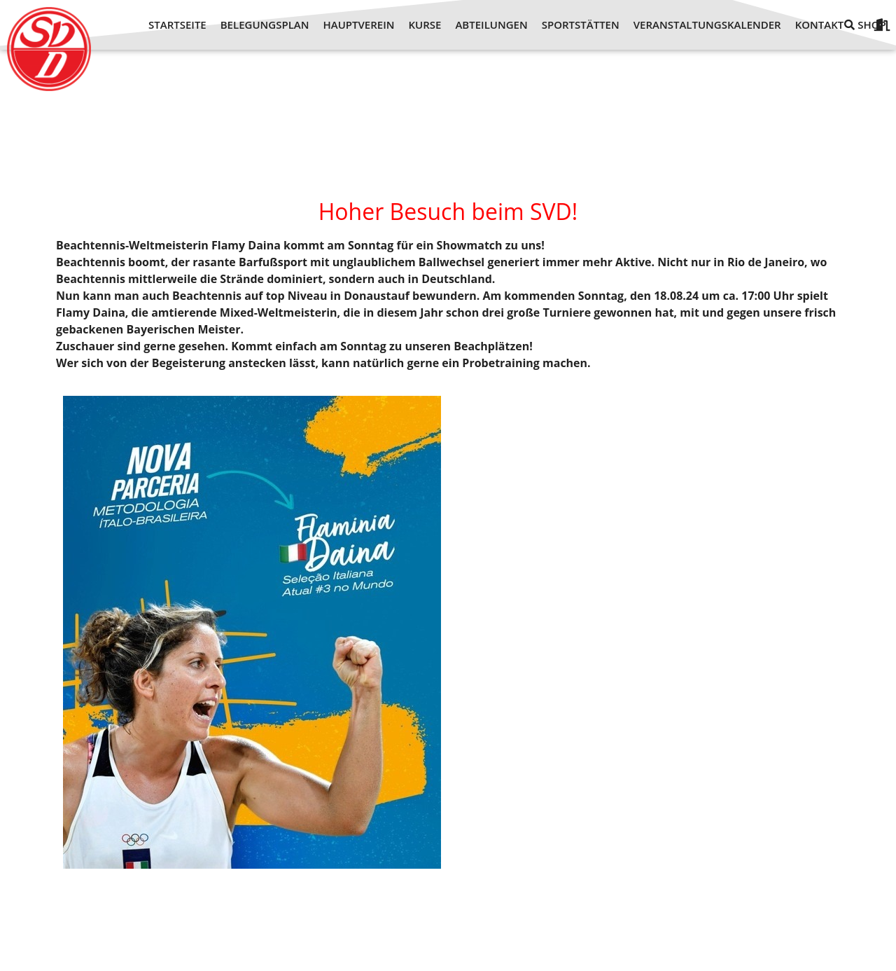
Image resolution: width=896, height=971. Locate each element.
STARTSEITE (177, 25)
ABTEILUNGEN (491, 25)
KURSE (425, 25)
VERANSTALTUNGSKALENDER (707, 25)
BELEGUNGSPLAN (264, 25)
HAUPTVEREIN (358, 25)
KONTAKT (819, 25)
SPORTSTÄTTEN (581, 25)
